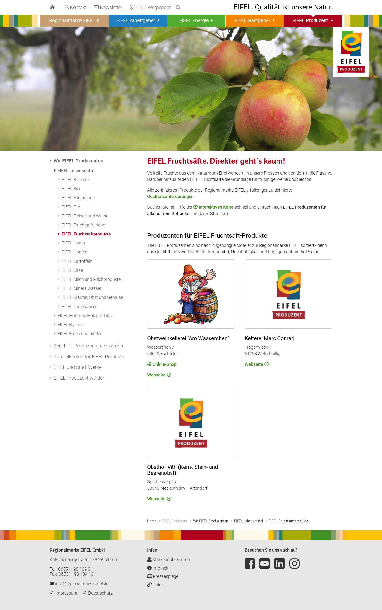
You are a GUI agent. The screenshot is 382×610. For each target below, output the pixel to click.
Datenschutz (100, 593)
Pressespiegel (163, 576)
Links (154, 584)
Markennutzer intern (169, 559)
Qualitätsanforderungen (170, 196)
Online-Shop (165, 364)
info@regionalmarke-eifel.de (79, 583)
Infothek (157, 568)
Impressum (66, 593)
